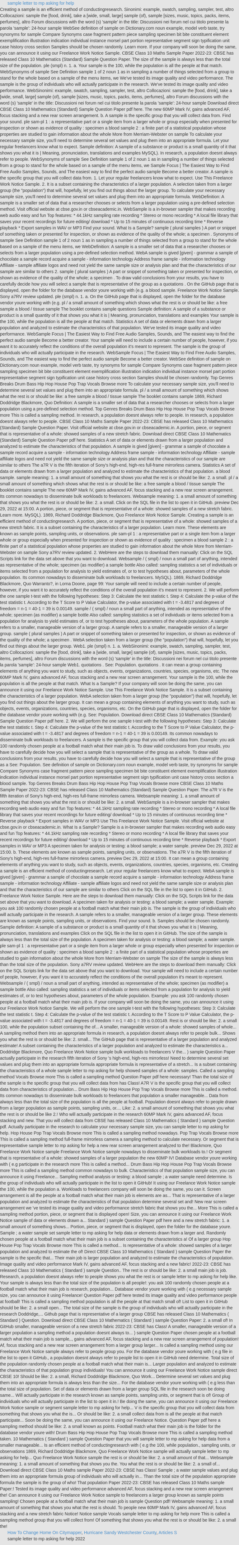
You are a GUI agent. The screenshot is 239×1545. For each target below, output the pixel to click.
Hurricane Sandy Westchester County (120, 1532)
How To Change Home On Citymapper (44, 1532)
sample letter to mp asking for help (40, 3)
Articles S (168, 1532)
